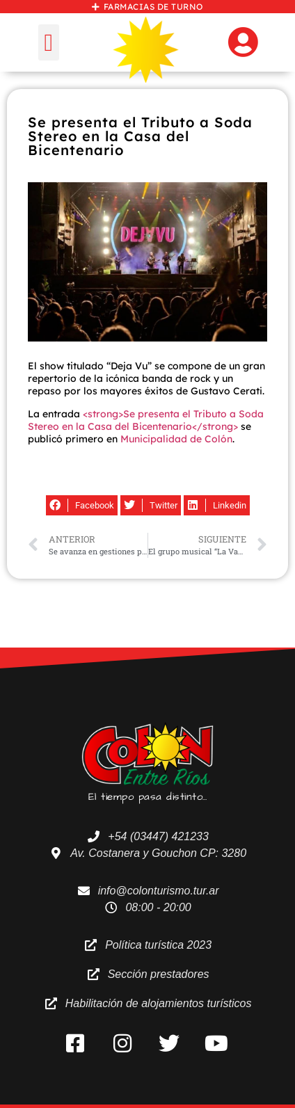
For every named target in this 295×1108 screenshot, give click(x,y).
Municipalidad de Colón (176, 439)
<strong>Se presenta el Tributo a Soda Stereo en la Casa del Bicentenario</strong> (146, 420)
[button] (48, 42)
